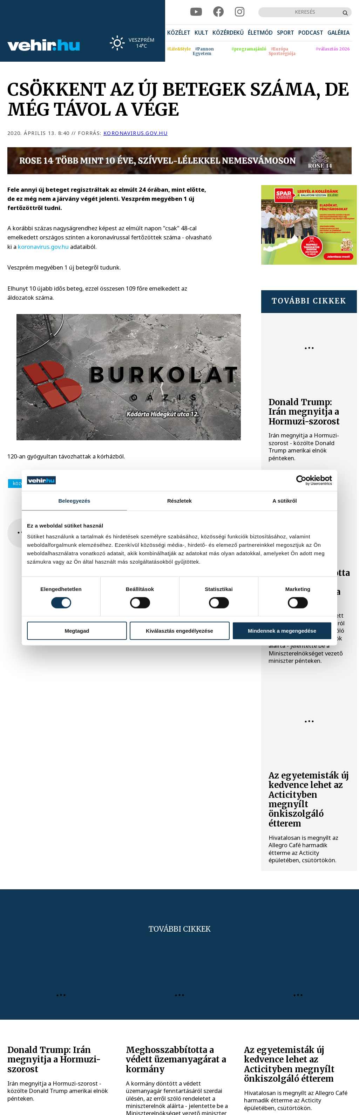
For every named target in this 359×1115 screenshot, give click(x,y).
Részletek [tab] (179, 500)
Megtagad (77, 631)
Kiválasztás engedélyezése (179, 631)
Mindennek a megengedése (282, 631)
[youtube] (196, 12)
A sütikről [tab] (284, 500)
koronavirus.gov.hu (135, 133)
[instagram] (239, 12)
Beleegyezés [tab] (74, 500)
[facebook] (218, 12)
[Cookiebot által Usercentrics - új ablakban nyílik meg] (301, 480)
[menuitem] (178, 33)
